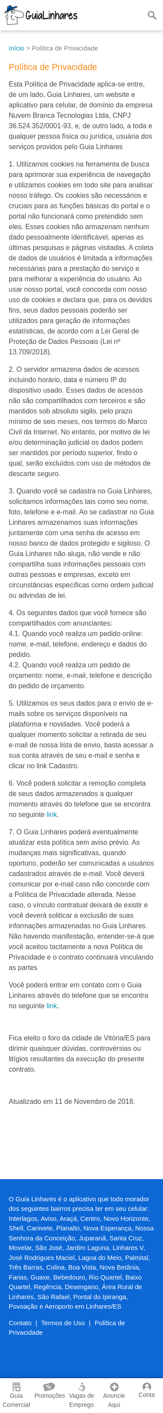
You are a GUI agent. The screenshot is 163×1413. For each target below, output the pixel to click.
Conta (147, 1390)
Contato (20, 1322)
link (52, 814)
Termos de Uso (63, 1322)
